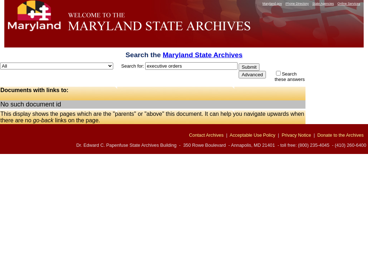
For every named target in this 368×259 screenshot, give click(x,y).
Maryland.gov (272, 3)
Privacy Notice (296, 135)
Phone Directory (297, 3)
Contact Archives (206, 135)
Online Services (348, 3)
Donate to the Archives (340, 135)
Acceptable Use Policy (252, 135)
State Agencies (323, 3)
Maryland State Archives (203, 55)
